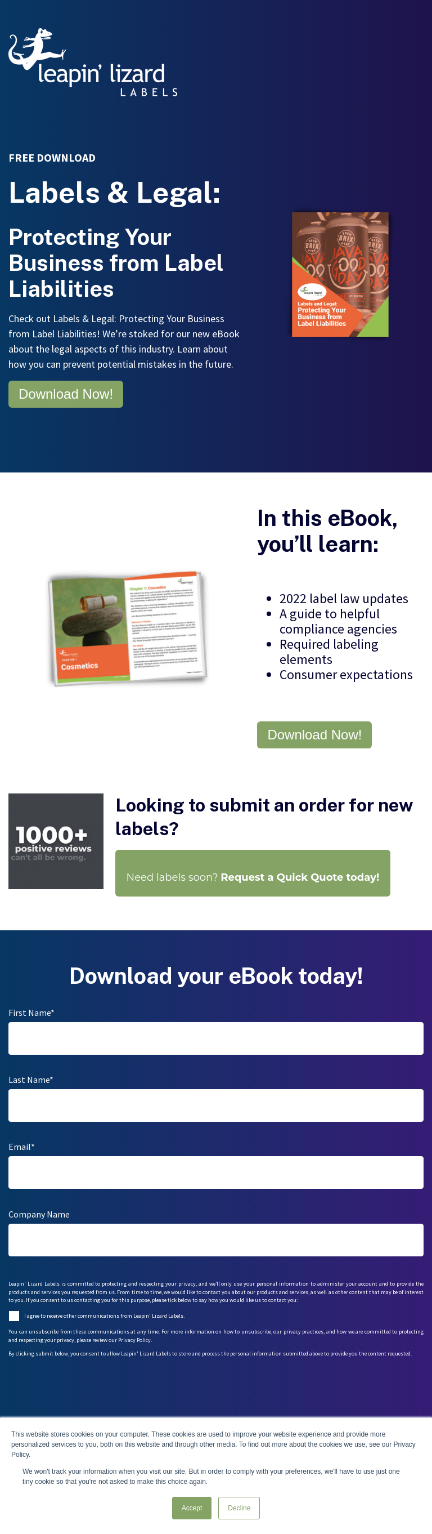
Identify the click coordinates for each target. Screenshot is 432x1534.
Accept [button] (192, 1508)
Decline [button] (239, 1508)
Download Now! (66, 394)
